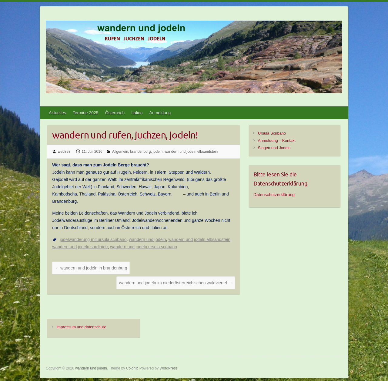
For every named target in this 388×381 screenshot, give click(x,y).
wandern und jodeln (147, 239)
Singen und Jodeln (274, 147)
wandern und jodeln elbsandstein (191, 151)
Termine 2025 (86, 112)
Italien (136, 112)
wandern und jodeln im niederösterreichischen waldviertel (175, 282)
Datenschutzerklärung (274, 194)
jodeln (157, 151)
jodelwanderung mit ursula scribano (93, 239)
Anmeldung (160, 112)
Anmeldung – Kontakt (277, 140)
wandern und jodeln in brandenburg (91, 268)
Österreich (115, 112)
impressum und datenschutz (81, 327)
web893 (64, 151)
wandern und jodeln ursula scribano (143, 246)
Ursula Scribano (272, 133)
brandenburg (140, 151)
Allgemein (120, 151)
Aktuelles (57, 112)
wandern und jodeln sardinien (80, 246)
